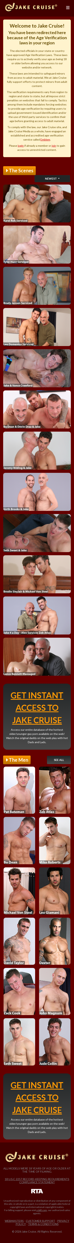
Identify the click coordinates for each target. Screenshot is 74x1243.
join (54, 145)
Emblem (45, 139)
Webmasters (14, 1220)
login (21, 145)
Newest (51, 178)
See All (59, 759)
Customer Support (40, 1220)
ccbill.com (41, 1210)
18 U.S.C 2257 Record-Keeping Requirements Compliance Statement (37, 1180)
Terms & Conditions (43, 1224)
